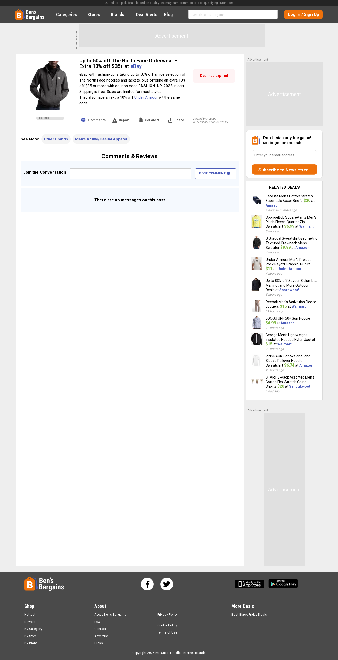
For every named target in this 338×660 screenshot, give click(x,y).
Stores (96, 14)
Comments (97, 120)
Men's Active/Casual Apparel (101, 139)
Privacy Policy (167, 614)
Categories (69, 14)
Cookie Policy (167, 625)
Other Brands (56, 139)
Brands (120, 14)
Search (271, 14)
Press (98, 643)
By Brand (31, 643)
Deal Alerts (146, 14)
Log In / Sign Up (303, 14)
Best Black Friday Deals (249, 614)
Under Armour (146, 97)
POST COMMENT (214, 173)
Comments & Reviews (129, 156)
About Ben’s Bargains (110, 614)
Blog (171, 14)
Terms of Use (167, 632)
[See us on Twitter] (166, 584)
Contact (100, 629)
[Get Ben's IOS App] (251, 584)
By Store (30, 636)
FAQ (97, 622)
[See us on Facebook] (147, 584)
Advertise (101, 636)
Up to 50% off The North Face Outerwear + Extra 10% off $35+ (128, 63)
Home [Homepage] (18, 11)
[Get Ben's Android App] (283, 584)
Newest (30, 622)
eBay (136, 66)
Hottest (30, 614)
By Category (33, 629)
